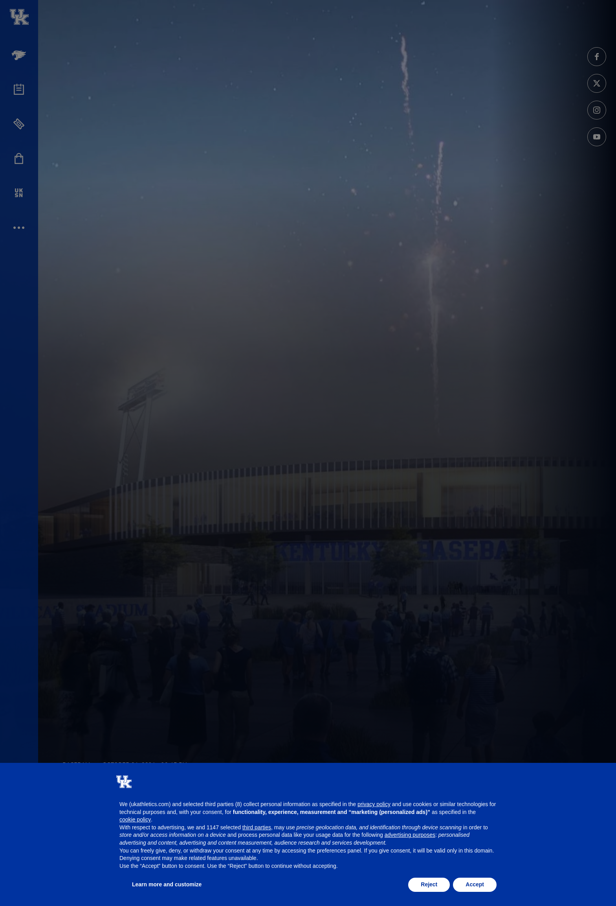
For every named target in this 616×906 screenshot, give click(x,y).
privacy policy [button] (374, 804)
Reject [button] (429, 884)
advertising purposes (410, 835)
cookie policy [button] (135, 819)
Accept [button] (475, 884)
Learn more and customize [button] (167, 884)
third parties (256, 827)
